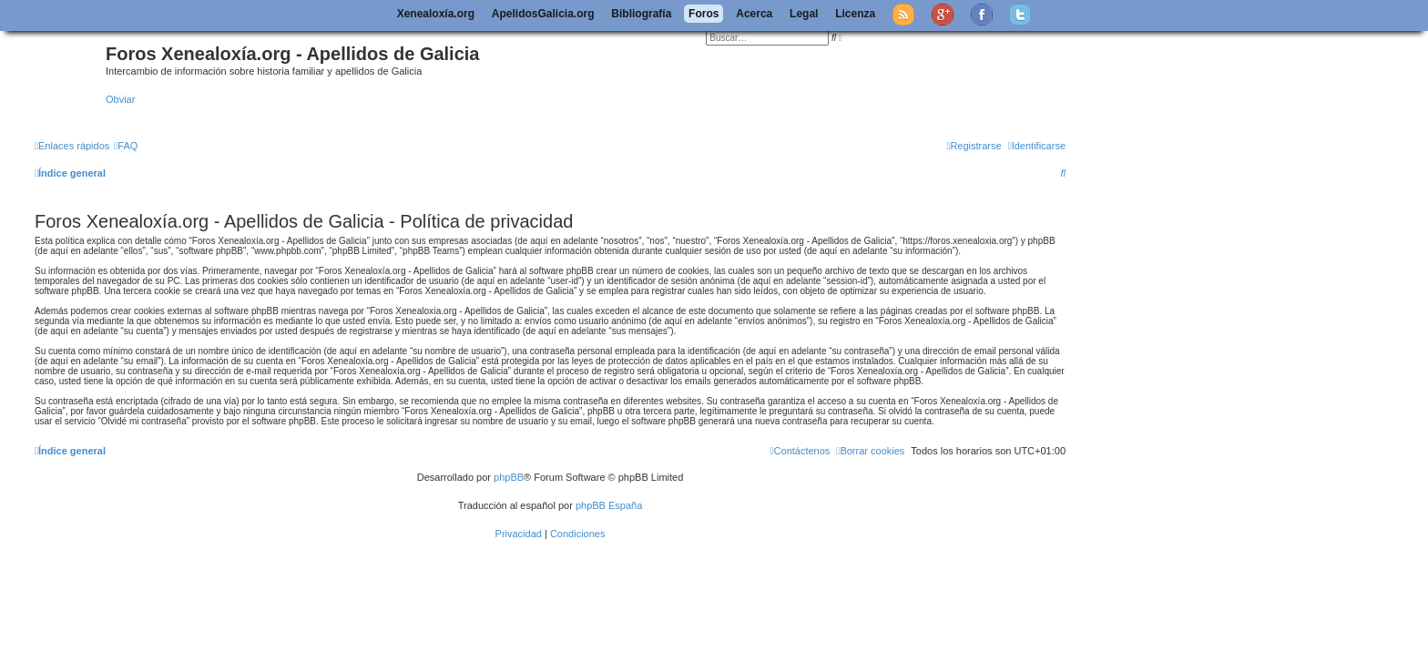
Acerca (754, 13)
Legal (804, 13)
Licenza (855, 13)
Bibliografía (641, 13)
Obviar (120, 99)
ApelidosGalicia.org (543, 13)
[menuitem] (126, 145)
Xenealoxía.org (435, 13)
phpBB (509, 477)
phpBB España (609, 505)
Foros (703, 13)
